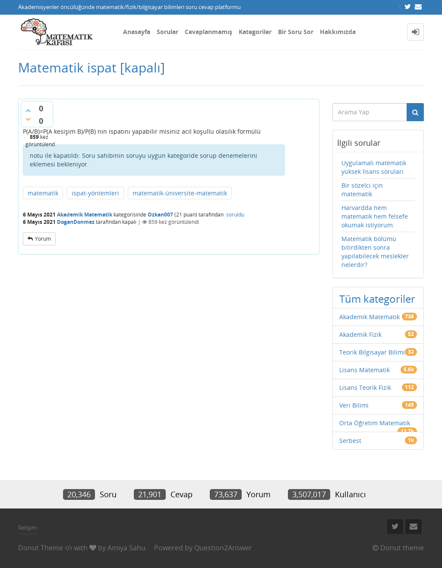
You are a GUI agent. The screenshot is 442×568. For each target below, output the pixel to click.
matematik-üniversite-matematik (180, 193)
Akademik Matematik (84, 214)
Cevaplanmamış (208, 32)
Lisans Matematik (364, 370)
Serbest (350, 440)
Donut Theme (40, 547)
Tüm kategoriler (377, 299)
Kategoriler (255, 32)
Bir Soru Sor (295, 32)
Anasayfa (136, 32)
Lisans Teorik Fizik (365, 387)
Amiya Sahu (126, 547)
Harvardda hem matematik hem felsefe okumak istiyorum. (374, 216)
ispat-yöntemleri (95, 193)
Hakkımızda (338, 32)
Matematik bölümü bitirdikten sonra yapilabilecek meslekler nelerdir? (375, 252)
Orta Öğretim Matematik (374, 423)
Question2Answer (223, 547)
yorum (43, 238)
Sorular (167, 32)
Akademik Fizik (360, 334)
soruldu (235, 214)
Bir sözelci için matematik (362, 189)
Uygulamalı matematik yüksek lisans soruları (373, 167)
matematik (43, 193)
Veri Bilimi (354, 405)
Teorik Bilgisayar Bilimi (372, 352)
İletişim (27, 527)
